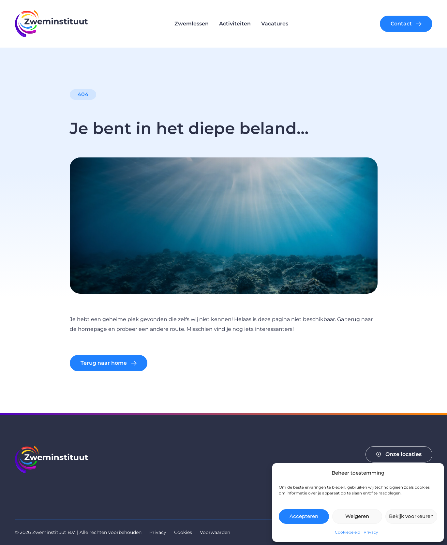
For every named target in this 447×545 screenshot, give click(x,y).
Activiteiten (235, 23)
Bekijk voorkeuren (411, 516)
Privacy (371, 532)
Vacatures (274, 23)
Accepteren (304, 516)
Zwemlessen (191, 23)
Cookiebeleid (347, 532)
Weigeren (357, 516)
